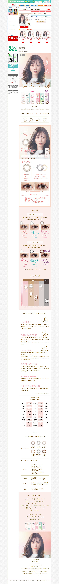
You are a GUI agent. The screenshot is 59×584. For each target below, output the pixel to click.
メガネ (9, 33)
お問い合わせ (43, 580)
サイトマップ (47, 580)
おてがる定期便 (11, 35)
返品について (27, 580)
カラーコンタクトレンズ (12, 29)
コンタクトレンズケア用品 (12, 31)
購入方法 (24, 580)
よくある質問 (39, 580)
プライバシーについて (19, 580)
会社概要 (11, 580)
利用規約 (14, 580)
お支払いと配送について (33, 580)
